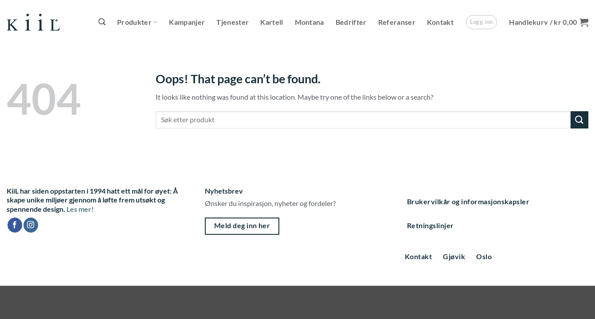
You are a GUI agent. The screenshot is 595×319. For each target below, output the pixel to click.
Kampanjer (187, 22)
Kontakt (440, 22)
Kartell (271, 22)
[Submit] (579, 119)
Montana (309, 22)
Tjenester (232, 22)
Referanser (396, 22)
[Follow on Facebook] (15, 225)
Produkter (137, 22)
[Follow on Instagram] (30, 225)
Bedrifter (351, 22)
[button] (102, 22)
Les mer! (80, 209)
